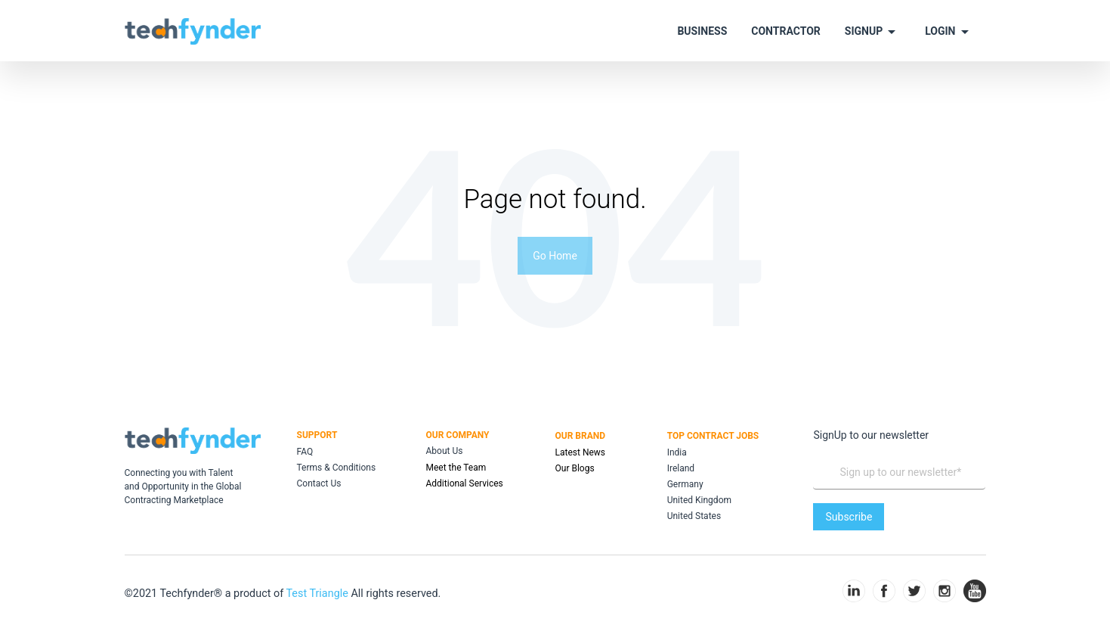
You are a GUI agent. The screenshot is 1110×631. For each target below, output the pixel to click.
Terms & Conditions (336, 467)
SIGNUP (873, 32)
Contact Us (319, 483)
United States (694, 516)
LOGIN (949, 32)
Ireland (680, 468)
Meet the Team (456, 467)
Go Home (555, 256)
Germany (685, 484)
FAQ (305, 451)
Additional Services (464, 483)
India (677, 452)
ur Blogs (578, 468)
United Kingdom (699, 500)
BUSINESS (702, 31)
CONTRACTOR (786, 31)
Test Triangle (318, 593)
